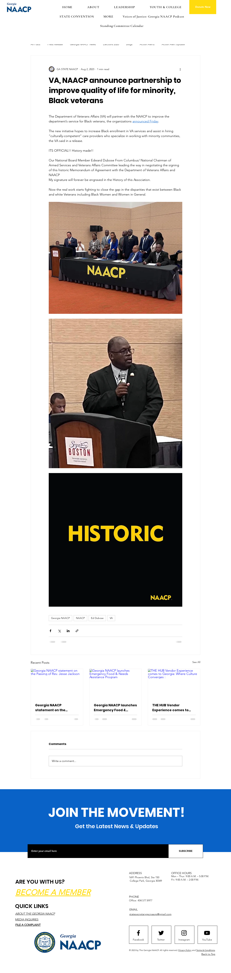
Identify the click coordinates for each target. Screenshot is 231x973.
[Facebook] (138, 939)
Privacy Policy (184, 950)
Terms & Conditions (205, 950)
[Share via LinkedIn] (68, 630)
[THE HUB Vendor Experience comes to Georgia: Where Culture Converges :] (174, 683)
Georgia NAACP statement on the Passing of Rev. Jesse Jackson (53, 707)
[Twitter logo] (161, 933)
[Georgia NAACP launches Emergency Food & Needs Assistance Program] (116, 683)
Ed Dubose (97, 618)
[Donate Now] (202, 7)
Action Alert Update (173, 44)
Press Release (55, 44)
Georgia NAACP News (83, 44)
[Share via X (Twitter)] (59, 630)
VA (111, 618)
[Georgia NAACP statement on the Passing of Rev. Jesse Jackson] (57, 683)
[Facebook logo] (138, 933)
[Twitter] (161, 939)
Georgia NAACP (60, 618)
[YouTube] (207, 939)
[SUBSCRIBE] (185, 851)
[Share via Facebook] (50, 630)
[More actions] (180, 69)
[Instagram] (184, 939)
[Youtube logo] (207, 933)
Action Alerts (147, 44)
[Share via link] (77, 630)
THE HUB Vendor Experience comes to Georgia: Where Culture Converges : (172, 707)
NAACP (80, 618)
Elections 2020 (111, 44)
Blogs (129, 44)
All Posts (35, 44)
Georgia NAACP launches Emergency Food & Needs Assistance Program (115, 707)
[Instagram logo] (184, 933)
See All (196, 662)
